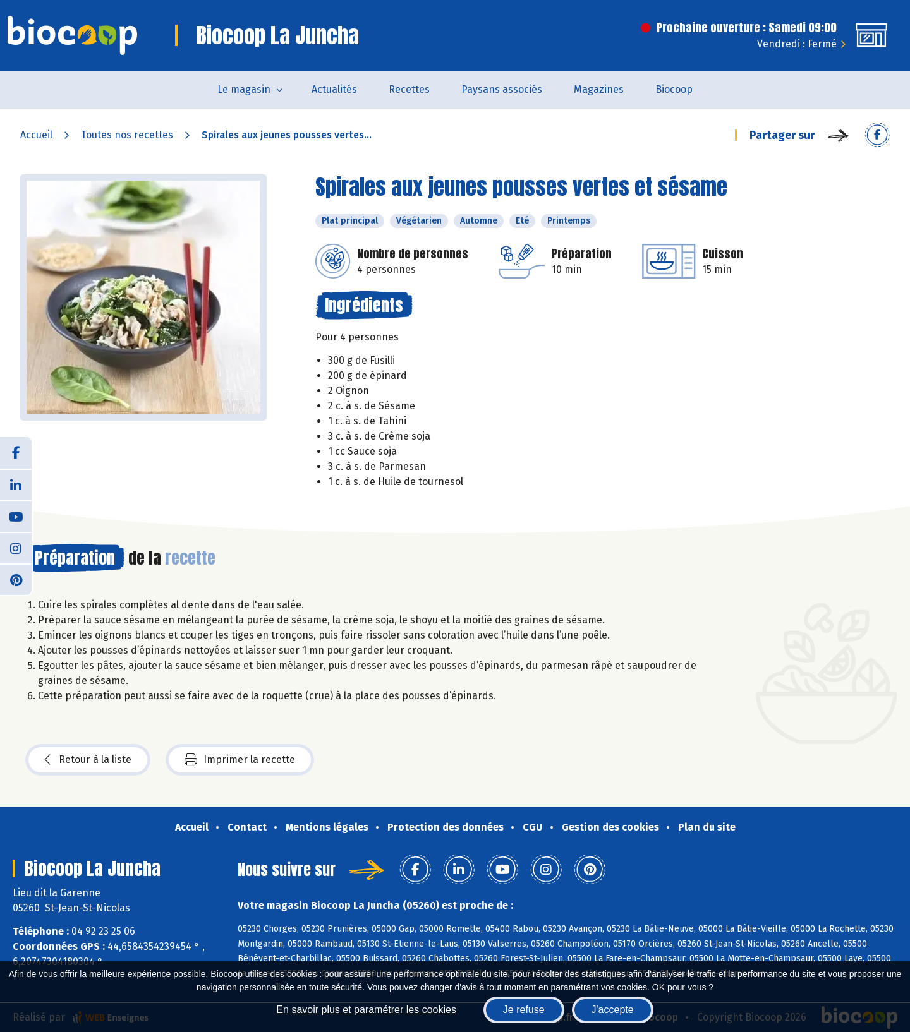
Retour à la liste (87, 759)
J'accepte (613, 1009)
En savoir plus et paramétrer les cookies (366, 1009)
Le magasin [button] (243, 89)
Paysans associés (501, 89)
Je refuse (524, 1009)
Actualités (334, 89)
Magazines (599, 89)
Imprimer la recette (240, 759)
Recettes (409, 89)
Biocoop (674, 89)
